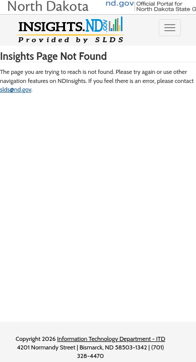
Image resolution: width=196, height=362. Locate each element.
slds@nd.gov (15, 89)
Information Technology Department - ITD (111, 338)
